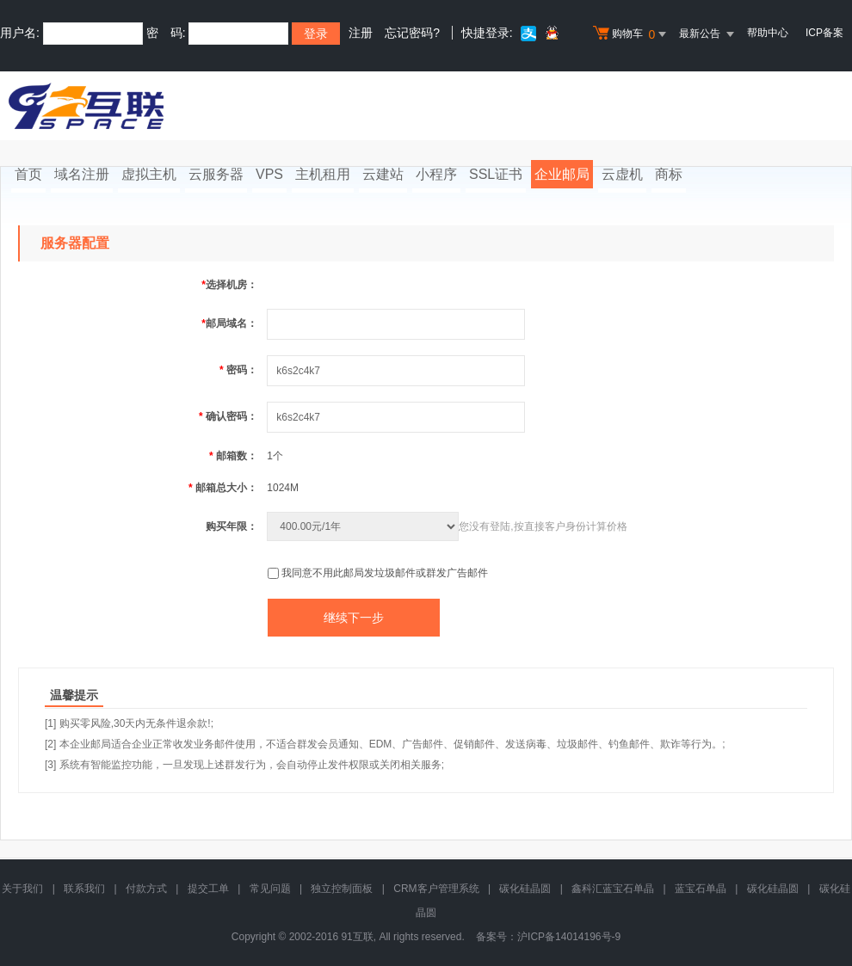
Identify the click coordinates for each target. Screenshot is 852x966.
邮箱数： (233, 456)
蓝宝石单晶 (700, 889)
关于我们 (22, 889)
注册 (361, 33)
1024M (283, 488)
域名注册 (81, 174)
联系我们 (84, 889)
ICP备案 (824, 33)
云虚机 (622, 174)
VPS (269, 174)
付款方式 (146, 889)
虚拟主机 (148, 174)
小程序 (436, 174)
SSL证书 (495, 174)
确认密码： (228, 416)
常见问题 (270, 889)
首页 (28, 174)
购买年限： (231, 526)
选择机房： (229, 285)
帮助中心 (767, 33)
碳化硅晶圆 (525, 889)
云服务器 (216, 174)
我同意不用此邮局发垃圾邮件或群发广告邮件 (384, 573)
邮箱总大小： (222, 488)
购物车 (631, 34)
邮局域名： (229, 323)
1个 (275, 456)
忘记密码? (412, 33)
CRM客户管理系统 (435, 889)
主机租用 (322, 174)
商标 (668, 174)
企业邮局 (562, 174)
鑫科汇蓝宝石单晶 (612, 889)
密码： (238, 370)
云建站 (383, 174)
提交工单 (208, 889)
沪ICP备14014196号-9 (568, 937)
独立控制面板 (342, 889)
